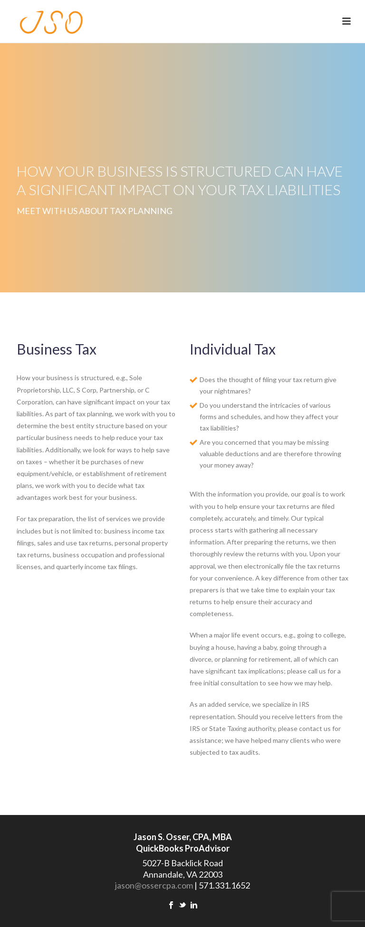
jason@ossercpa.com (154, 885)
